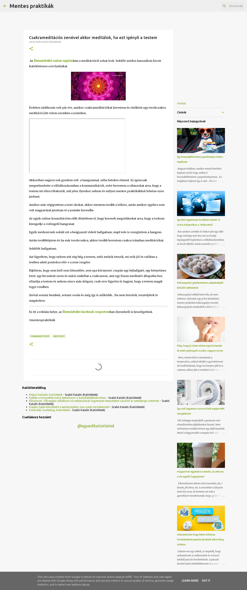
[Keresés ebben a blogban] (226, 6)
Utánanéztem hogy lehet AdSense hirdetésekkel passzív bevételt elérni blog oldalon (200, 539)
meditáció (59, 336)
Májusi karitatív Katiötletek (45, 394)
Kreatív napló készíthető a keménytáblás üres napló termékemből (69, 407)
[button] (31, 49)
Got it (206, 580)
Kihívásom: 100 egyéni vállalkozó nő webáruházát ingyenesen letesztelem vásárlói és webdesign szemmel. (94, 400)
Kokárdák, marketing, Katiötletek (49, 410)
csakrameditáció (39, 336)
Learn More (190, 580)
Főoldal (181, 103)
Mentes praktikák (32, 6)
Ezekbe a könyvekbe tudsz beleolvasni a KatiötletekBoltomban (67, 397)
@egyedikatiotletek (95, 426)
